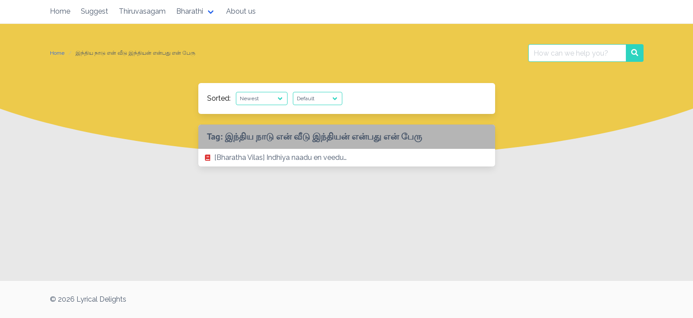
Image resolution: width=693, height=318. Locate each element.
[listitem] (346, 158)
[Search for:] (577, 53)
